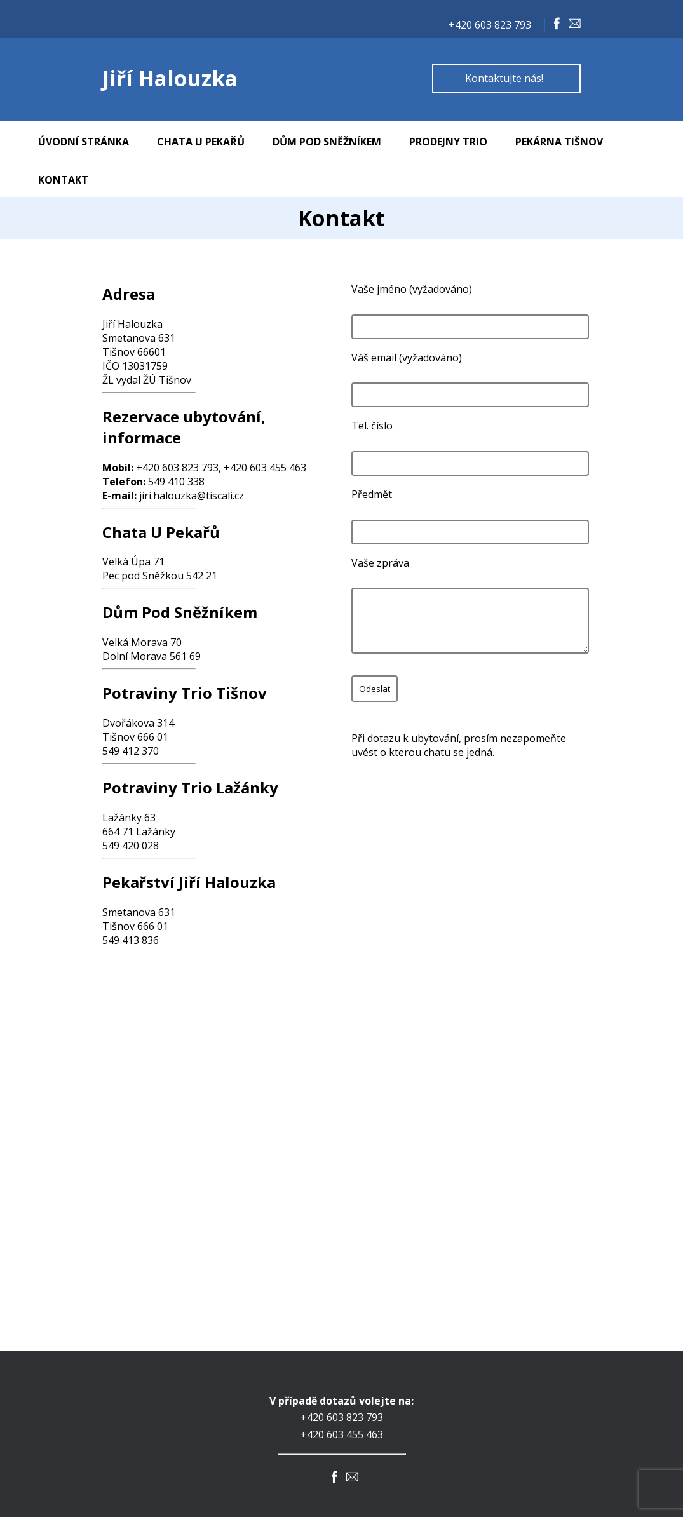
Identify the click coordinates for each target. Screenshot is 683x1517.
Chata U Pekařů (201, 142)
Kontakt (63, 180)
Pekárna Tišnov (559, 142)
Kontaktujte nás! (504, 78)
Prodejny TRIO (448, 142)
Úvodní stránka (83, 142)
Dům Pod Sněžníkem (327, 142)
